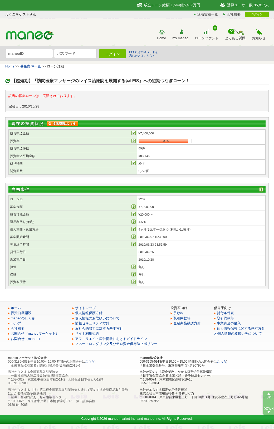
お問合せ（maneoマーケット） (35, 333)
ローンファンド (207, 38)
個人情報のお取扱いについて (97, 318)
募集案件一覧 (30, 66)
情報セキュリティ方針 (92, 323)
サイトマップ (85, 308)
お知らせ (259, 38)
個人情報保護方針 (88, 313)
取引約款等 (181, 318)
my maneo (180, 38)
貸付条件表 (225, 313)
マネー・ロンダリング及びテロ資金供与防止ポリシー (116, 344)
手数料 (178, 313)
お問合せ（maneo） (26, 339)
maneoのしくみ (23, 318)
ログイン (257, 14)
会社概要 (234, 14)
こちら (90, 361)
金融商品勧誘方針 (187, 323)
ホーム (16, 308)
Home (161, 38)
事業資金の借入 (229, 323)
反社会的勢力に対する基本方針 (99, 328)
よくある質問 (235, 38)
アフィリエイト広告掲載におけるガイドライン (111, 339)
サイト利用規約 (87, 333)
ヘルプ (16, 323)
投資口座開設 (21, 313)
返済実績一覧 (207, 14)
